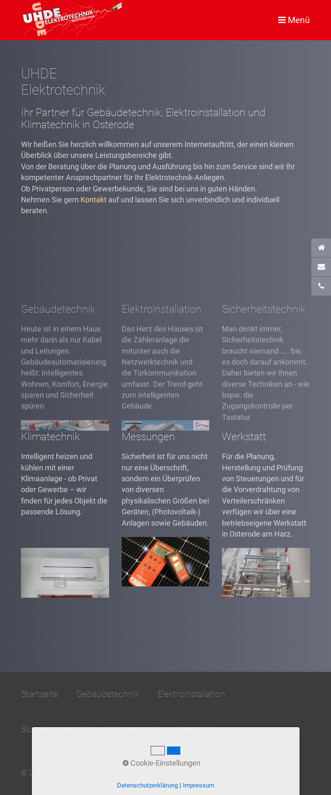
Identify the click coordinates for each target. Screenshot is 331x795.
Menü (299, 20)
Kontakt (94, 200)
